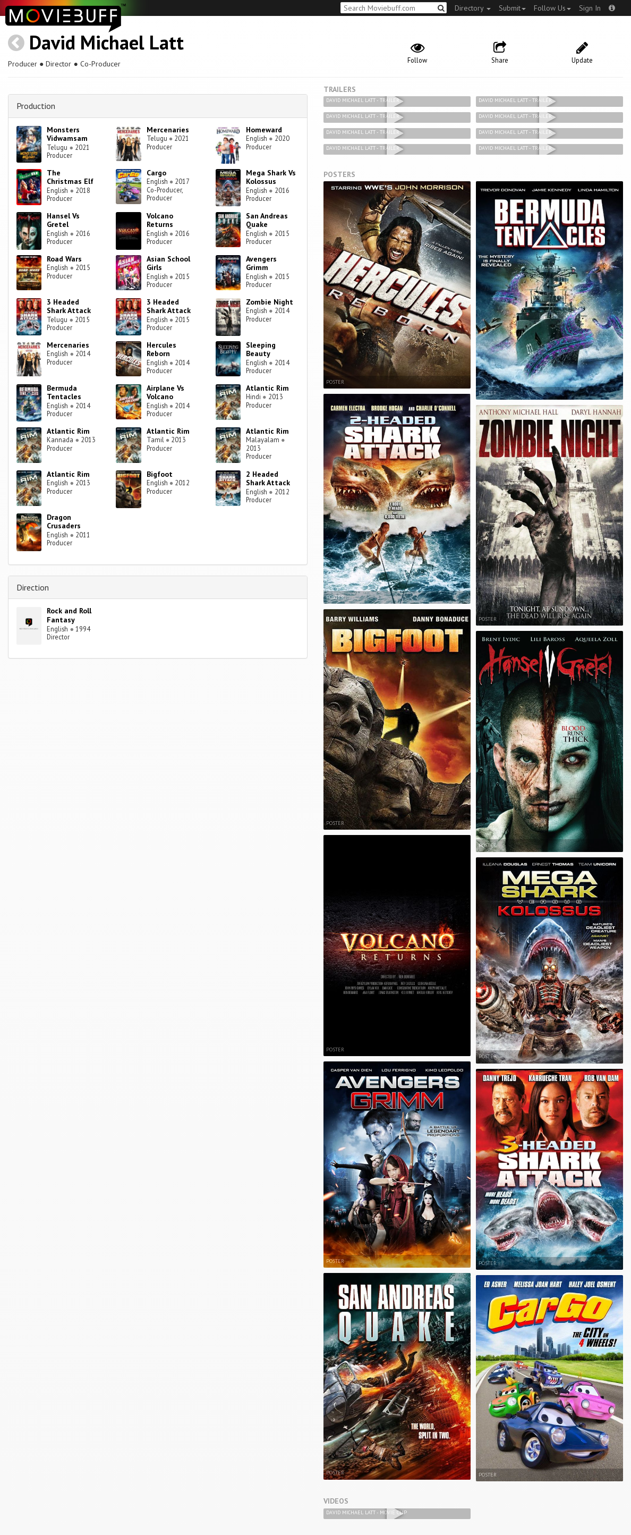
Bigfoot (160, 474)
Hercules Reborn (161, 349)
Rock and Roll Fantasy (69, 615)
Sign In (590, 8)
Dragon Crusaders (64, 521)
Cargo (156, 173)
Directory (473, 8)
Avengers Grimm (261, 263)
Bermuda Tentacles (64, 392)
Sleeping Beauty (261, 349)
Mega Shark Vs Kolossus (271, 177)
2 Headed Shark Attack (268, 478)
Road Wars (64, 259)
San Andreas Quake (267, 220)
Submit (512, 8)
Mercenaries (168, 129)
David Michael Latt (106, 42)
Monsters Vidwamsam (67, 134)
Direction (32, 587)
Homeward (264, 129)
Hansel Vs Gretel (63, 220)
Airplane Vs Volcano (165, 392)
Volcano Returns (160, 220)
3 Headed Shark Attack (69, 306)
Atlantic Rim (267, 388)
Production (35, 105)
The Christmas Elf (70, 177)
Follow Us (552, 8)
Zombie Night (269, 302)
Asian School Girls (168, 263)
